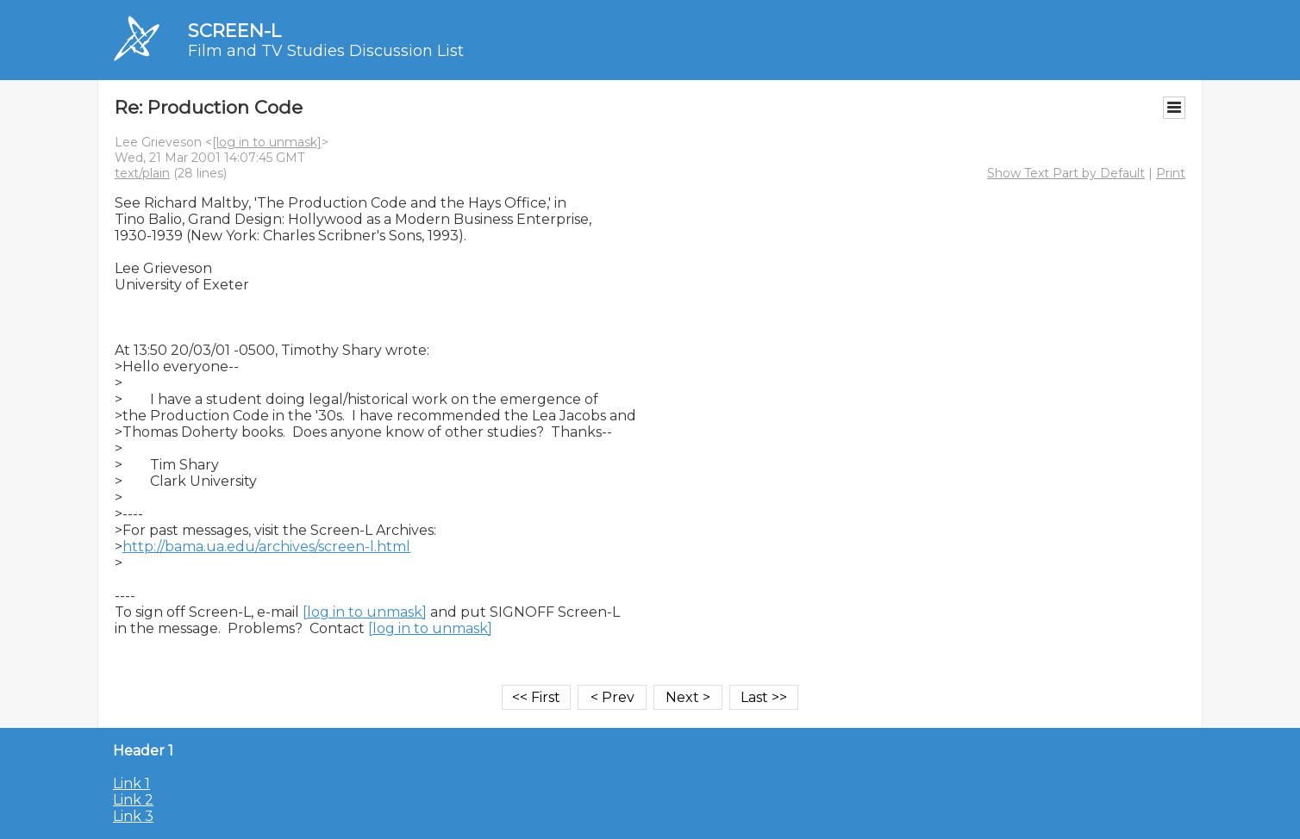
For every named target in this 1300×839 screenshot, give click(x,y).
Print (1170, 173)
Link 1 (131, 783)
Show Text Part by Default (1066, 173)
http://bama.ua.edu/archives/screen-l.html (266, 546)
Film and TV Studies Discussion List (326, 50)
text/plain (142, 173)
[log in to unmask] (267, 142)
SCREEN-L (234, 30)
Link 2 (133, 800)
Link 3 (133, 816)
